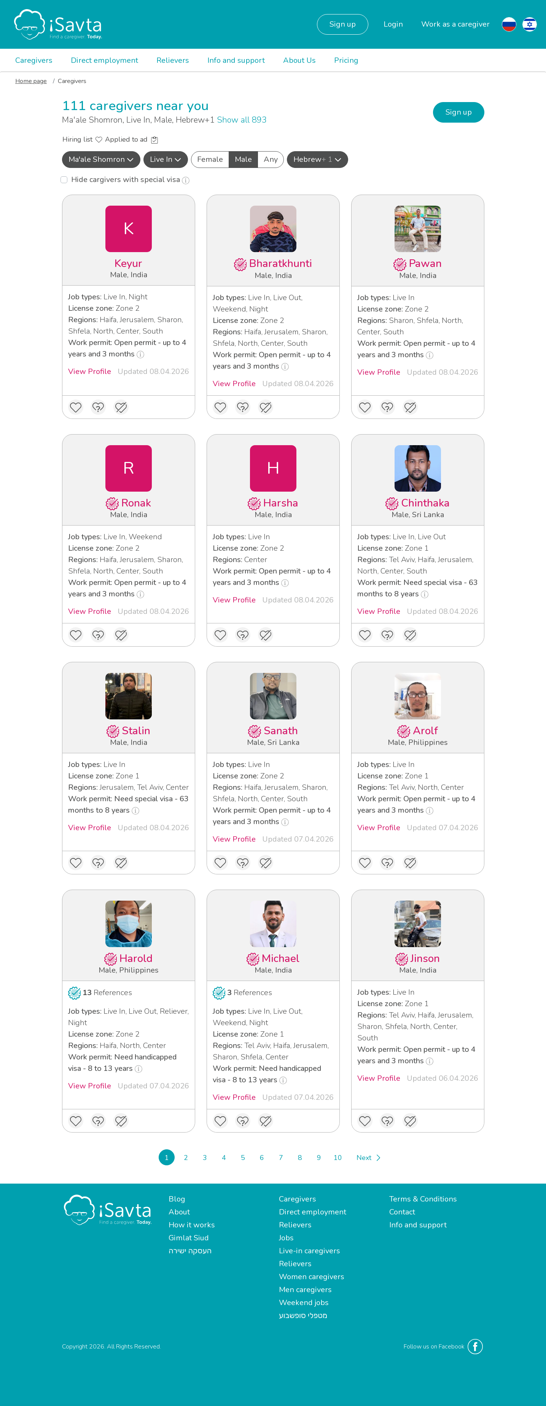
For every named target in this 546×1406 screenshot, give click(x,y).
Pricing (346, 60)
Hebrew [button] (317, 159)
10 (338, 1157)
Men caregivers (305, 1290)
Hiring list (82, 139)
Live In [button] (165, 159)
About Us (299, 60)
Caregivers (34, 60)
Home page (31, 81)
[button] (101, 159)
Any (271, 159)
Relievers (172, 60)
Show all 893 (242, 120)
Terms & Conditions (423, 1199)
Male (243, 159)
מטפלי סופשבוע (303, 1315)
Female (210, 159)
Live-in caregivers (309, 1251)
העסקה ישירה (190, 1251)
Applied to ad (131, 139)
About (179, 1212)
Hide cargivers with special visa (130, 179)
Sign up (343, 24)
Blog (177, 1199)
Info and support (236, 60)
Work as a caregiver (455, 24)
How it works (192, 1225)
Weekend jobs (304, 1302)
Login (393, 24)
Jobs (286, 1238)
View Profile (89, 371)
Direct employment (104, 60)
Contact (402, 1212)
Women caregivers (311, 1277)
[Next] (368, 1157)
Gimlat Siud (189, 1238)
